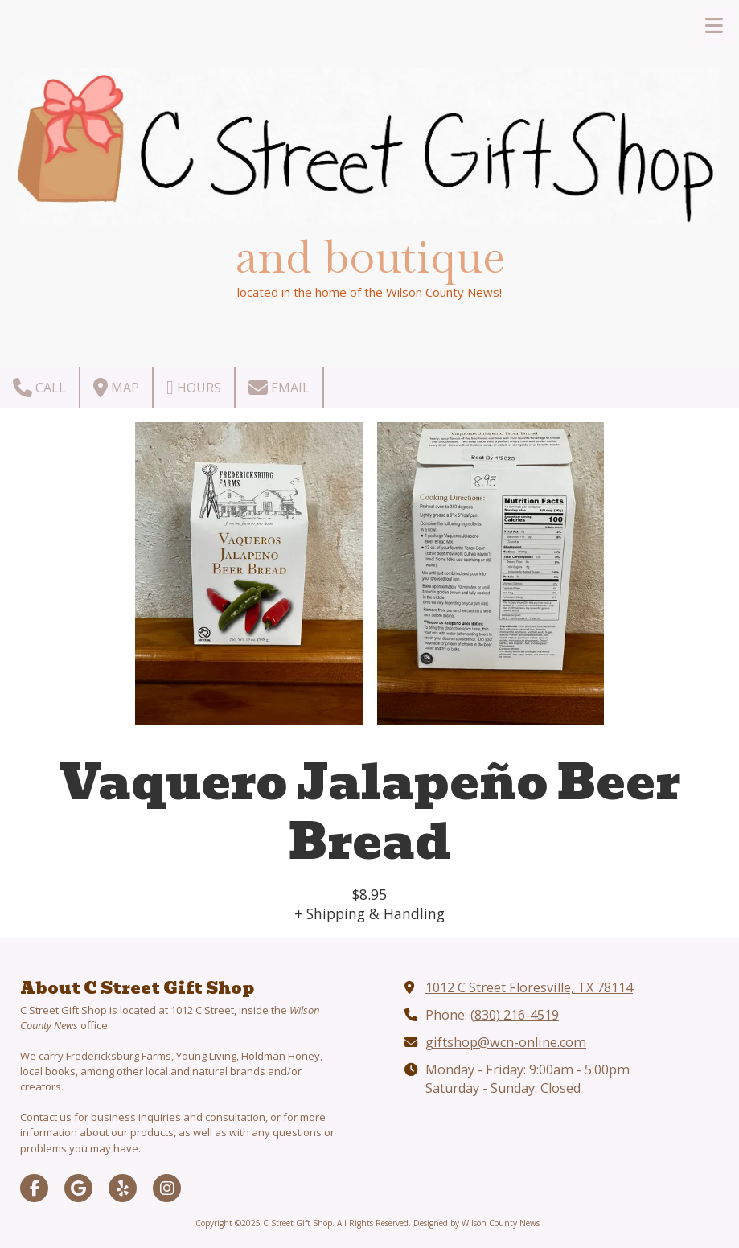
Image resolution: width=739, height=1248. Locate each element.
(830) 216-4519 (514, 1015)
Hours (193, 387)
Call (39, 387)
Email (279, 387)
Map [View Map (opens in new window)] (116, 387)
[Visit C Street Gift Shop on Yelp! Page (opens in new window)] (123, 1188)
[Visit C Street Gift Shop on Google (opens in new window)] (78, 1188)
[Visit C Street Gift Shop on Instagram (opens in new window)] (167, 1188)
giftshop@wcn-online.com (505, 1042)
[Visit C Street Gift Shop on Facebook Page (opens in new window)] (34, 1188)
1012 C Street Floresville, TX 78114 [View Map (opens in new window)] (529, 987)
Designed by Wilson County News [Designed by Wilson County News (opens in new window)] (476, 1223)
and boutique (370, 256)
